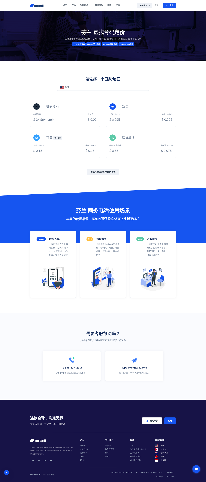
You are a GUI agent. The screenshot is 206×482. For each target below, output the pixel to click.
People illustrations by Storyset (149, 472)
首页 (65, 5)
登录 (156, 5)
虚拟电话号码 (135, 460)
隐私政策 (159, 476)
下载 (132, 445)
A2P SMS (84, 449)
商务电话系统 (135, 456)
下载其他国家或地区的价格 (103, 171)
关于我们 (108, 445)
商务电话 (83, 445)
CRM (82, 456)
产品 (73, 5)
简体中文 (144, 5)
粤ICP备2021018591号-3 (121, 472)
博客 (109, 5)
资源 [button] (118, 5)
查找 (82, 460)
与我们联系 (109, 449)
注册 (170, 420)
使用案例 (84, 5)
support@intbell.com (134, 367)
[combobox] (103, 87)
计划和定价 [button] (97, 5)
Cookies (170, 476)
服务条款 (170, 472)
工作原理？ (134, 453)
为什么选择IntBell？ (138, 449)
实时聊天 (83, 453)
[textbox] (103, 87)
